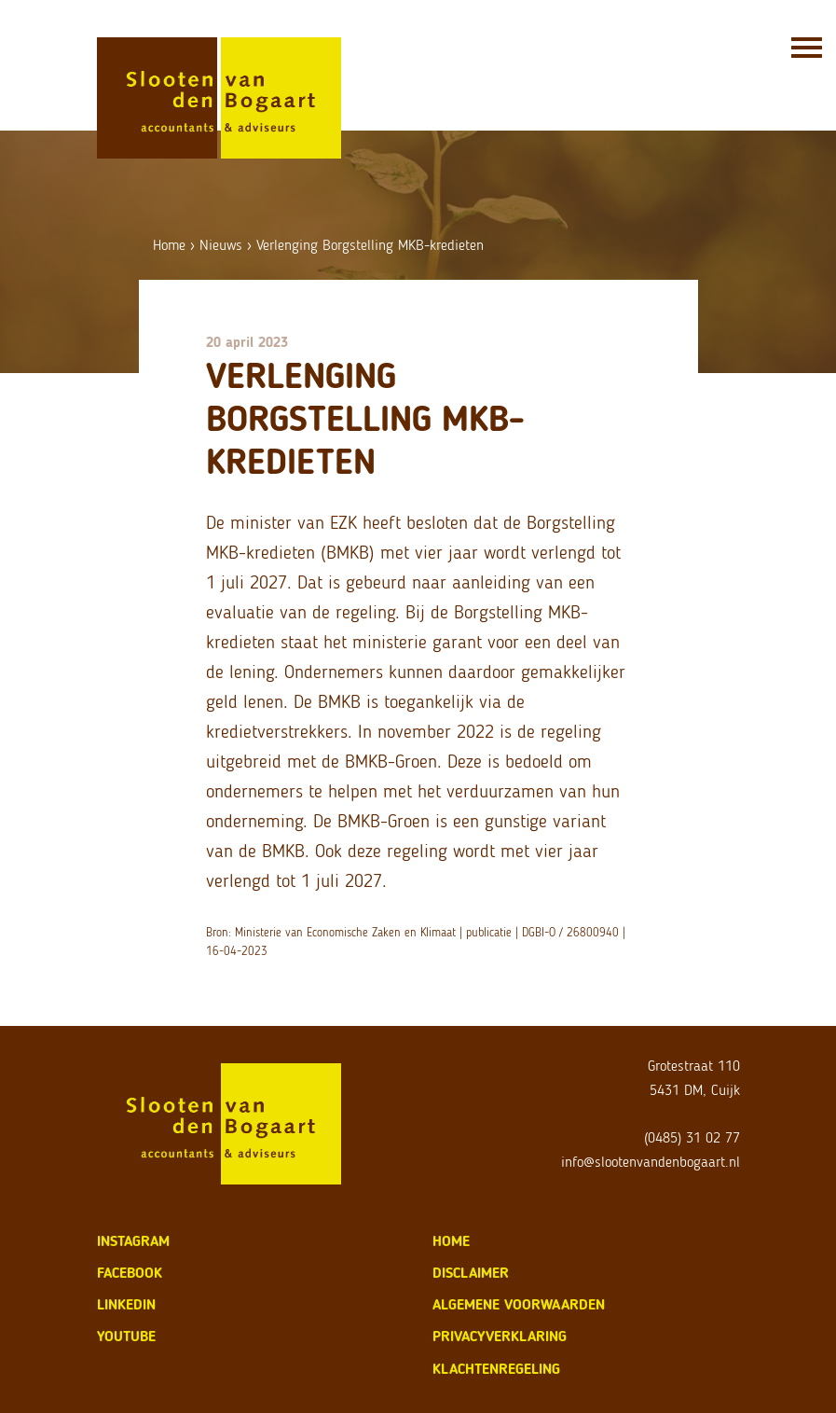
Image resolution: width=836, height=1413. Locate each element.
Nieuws (220, 245)
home (451, 1241)
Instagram (133, 1241)
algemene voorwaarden (518, 1304)
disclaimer (470, 1272)
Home (169, 245)
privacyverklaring (499, 1336)
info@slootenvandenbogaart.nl (650, 1162)
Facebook (129, 1272)
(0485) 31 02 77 (692, 1137)
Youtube (126, 1336)
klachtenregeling (496, 1369)
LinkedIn (126, 1304)
